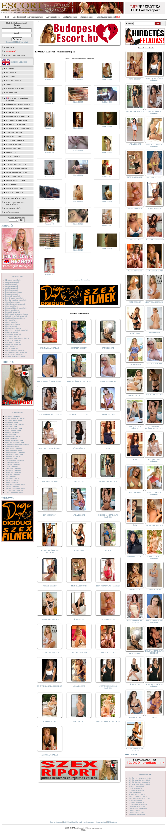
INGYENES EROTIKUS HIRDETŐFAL (15, 203)
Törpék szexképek (12, 480)
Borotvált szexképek (12, 296)
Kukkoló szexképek (12, 342)
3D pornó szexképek (12, 280)
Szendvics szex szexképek (14, 460)
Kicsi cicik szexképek (13, 340)
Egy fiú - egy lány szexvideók (140, 778)
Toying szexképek (12, 482)
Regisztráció (10, 42)
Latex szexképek (11, 346)
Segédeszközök (14, 136)
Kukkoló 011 (78, 151)
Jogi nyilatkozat (56, 822)
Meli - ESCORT (135, 492)
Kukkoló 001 (49, 79)
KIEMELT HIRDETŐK (15, 89)
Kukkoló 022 (49, 248)
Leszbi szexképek (11, 348)
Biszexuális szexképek (13, 292)
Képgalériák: (17, 276)
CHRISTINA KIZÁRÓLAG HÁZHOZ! (108, 516)
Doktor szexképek (12, 310)
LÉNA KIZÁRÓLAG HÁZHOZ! (50, 415)
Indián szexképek (11, 332)
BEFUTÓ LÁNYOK (14, 81)
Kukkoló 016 (49, 199)
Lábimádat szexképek (13, 344)
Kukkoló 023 (78, 250)
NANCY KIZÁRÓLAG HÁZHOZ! (154, 145)
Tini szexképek (10, 476)
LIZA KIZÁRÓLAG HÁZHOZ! (108, 586)
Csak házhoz (12, 112)
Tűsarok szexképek (12, 486)
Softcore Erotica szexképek (15, 452)
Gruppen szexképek (12, 324)
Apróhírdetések (53, 17)
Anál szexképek (11, 284)
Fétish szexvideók (135, 788)
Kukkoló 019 (49, 224)
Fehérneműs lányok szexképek (16, 314)
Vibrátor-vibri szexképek (14, 490)
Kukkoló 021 (107, 225)
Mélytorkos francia (16, 173)
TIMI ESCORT (78, 482)
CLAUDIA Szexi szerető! (79, 415)
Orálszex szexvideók (136, 802)
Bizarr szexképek (11, 294)
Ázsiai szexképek (11, 288)
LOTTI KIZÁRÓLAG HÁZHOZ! (49, 381)
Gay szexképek (10, 320)
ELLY (135, 525)
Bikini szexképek (11, 290)
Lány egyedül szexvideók (138, 796)
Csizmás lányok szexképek (15, 304)
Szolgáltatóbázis (70, 17)
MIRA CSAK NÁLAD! (108, 482)
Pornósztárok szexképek (14, 440)
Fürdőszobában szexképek (15, 318)
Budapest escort (14, 193)
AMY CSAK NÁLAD (50, 755)
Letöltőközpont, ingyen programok (28, 17)
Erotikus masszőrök (16, 120)
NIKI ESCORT (78, 721)
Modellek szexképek (12, 416)
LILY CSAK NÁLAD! (78, 653)
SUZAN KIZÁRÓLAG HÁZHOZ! (108, 687)
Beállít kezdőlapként (70, 822)
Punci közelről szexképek (14, 442)
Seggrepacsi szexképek (13, 448)
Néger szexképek (11, 422)
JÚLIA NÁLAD (79, 448)
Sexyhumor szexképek (13, 450)
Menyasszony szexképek (14, 354)
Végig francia (13, 157)
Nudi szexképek (11, 426)
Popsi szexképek (11, 438)
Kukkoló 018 (107, 201)
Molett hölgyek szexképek (15, 418)
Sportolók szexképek (13, 456)
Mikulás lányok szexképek (15, 356)
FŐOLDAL (10, 47)
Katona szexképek (12, 336)
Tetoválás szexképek (12, 474)
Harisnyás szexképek (13, 328)
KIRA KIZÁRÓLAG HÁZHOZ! (79, 381)
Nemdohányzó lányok (17, 108)
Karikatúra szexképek (13, 334)
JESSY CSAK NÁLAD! (50, 653)
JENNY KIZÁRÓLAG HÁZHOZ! (49, 686)
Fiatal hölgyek (14, 148)
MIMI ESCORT (135, 302)
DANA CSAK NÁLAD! (50, 619)
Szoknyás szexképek (12, 464)
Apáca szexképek (11, 286)
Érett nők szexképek (12, 312)
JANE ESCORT (108, 348)
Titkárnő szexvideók (136, 812)
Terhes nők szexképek (13, 472)
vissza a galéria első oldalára (79, 280)
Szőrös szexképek (11, 466)
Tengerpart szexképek (13, 470)
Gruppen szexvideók (136, 790)
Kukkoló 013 (49, 177)
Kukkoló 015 (107, 177)
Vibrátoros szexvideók (137, 814)
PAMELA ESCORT (108, 653)
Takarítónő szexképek (13, 468)
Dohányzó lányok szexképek (15, 308)
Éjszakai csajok (14, 177)
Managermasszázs (15, 181)
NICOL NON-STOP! (108, 381)
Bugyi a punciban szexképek (15, 300)
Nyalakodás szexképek (13, 428)
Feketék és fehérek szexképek (16, 316)
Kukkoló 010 (49, 152)
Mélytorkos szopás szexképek (16, 352)
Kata (108, 448)
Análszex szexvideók (136, 786)
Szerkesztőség (101, 822)
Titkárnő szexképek (12, 478)
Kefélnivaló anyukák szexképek (17, 338)
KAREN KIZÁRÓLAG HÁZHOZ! (49, 551)
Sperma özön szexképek (14, 454)
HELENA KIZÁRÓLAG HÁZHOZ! (154, 652)
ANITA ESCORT (108, 415)
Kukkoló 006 (107, 102)
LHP (7, 17)
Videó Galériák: (145, 774)
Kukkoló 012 (107, 152)
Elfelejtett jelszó (22, 42)
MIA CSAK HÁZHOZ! (154, 178)
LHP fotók (11, 161)
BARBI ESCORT (49, 721)
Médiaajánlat (112, 822)
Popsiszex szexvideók (137, 806)
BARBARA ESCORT (50, 482)
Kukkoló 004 (49, 104)
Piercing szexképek (12, 432)
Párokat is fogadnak (17, 169)
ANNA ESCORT (135, 717)
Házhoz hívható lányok (18, 104)
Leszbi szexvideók (135, 800)
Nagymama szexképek (13, 420)
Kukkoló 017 (78, 201)
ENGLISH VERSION (18, 62)
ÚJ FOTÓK (10, 77)
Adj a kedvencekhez (87, 822)
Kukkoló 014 (78, 175)
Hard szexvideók (135, 792)
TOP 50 (9, 85)
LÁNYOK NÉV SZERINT (16, 198)
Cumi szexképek (11, 306)
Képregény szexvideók (137, 794)
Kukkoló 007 (49, 128)
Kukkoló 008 (78, 128)
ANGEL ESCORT (49, 586)
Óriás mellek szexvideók (138, 804)
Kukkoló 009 (107, 126)
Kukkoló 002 (78, 79)
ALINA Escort (79, 550)
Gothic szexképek (11, 322)
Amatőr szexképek (12, 282)
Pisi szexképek (10, 434)
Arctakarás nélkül (16, 165)
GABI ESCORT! (135, 240)
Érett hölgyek (13, 144)
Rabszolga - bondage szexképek (17, 444)
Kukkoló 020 (78, 224)
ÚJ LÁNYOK (11, 73)
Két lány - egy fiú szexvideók (139, 784)
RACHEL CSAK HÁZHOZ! (49, 448)
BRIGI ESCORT (135, 364)
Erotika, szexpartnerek (106, 17)
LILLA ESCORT (79, 686)
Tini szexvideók (134, 810)
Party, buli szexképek (13, 430)
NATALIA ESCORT (78, 348)
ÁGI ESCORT (79, 619)
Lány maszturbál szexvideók (139, 798)
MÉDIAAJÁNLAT (13, 212)
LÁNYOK (10, 69)
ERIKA (108, 550)
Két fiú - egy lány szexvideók (139, 780)
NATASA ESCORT (108, 619)
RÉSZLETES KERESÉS (15, 55)
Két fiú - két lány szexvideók (139, 782)
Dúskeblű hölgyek (16, 124)
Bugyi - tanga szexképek (14, 298)
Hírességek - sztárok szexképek (16, 330)
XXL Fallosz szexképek (14, 492)
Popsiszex (11, 153)
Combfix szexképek (12, 302)
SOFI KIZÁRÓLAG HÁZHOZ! (108, 721)
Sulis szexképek (11, 458)
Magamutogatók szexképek (15, 350)
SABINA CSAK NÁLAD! (50, 348)
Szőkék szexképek (12, 462)
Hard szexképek (11, 326)
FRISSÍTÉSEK (12, 93)
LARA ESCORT (79, 515)
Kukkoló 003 (107, 79)
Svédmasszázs (13, 185)
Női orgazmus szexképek (14, 424)
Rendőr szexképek (12, 446)
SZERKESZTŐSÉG (13, 208)
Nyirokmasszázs (14, 189)
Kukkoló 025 (49, 274)
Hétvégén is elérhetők (18, 116)
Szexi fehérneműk (15, 140)
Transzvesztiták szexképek (15, 484)
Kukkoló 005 (78, 102)
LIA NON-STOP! (49, 515)
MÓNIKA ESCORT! (79, 586)
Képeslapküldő (87, 17)
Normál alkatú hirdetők (19, 128)
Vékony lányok (14, 132)
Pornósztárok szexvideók (138, 808)
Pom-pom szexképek (13, 436)
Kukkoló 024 (107, 248)
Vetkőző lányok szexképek (15, 488)
